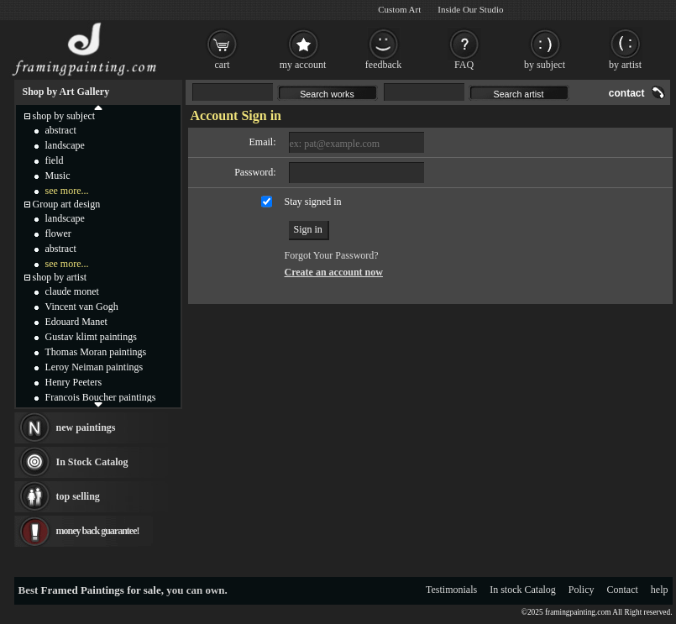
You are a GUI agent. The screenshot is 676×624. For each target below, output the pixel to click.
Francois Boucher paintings (100, 397)
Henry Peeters (73, 382)
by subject (544, 65)
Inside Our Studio (470, 9)
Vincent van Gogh (81, 306)
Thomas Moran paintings (96, 352)
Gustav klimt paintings (91, 337)
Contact (622, 589)
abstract (60, 130)
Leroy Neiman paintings (94, 367)
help (659, 589)
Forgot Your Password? (332, 255)
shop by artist (60, 277)
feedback (383, 65)
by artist (625, 65)
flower (58, 233)
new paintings (86, 427)
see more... (67, 191)
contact (627, 93)
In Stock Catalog (92, 462)
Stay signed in (313, 201)
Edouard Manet (76, 322)
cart (222, 65)
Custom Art (399, 9)
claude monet (72, 291)
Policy (582, 589)
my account (303, 65)
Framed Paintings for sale (101, 590)
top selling (78, 496)
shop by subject (64, 116)
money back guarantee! (97, 531)
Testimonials (451, 589)
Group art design (67, 204)
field (54, 160)
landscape (65, 145)
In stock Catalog (523, 589)
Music (58, 175)
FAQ (464, 65)
